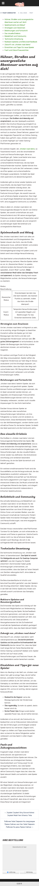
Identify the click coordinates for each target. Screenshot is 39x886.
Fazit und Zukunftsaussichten (17, 50)
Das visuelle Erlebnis (12, 33)
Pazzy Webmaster (9, 13)
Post (31, 13)
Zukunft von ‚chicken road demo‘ (18, 45)
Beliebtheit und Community (15, 36)
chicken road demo (27, 149)
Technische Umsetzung (14, 39)
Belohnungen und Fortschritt (16, 31)
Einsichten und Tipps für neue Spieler (19, 47)
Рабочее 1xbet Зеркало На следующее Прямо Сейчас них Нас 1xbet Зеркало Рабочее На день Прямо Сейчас (19, 824)
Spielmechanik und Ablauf (15, 25)
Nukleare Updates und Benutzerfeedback (21, 42)
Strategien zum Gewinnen (15, 28)
